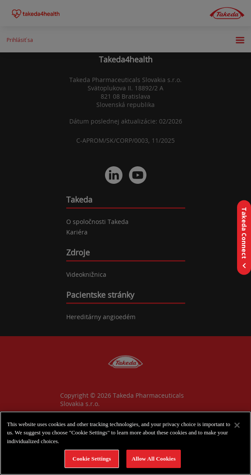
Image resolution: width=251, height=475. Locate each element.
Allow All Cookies (154, 458)
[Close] (237, 425)
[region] (125, 443)
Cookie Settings (91, 458)
